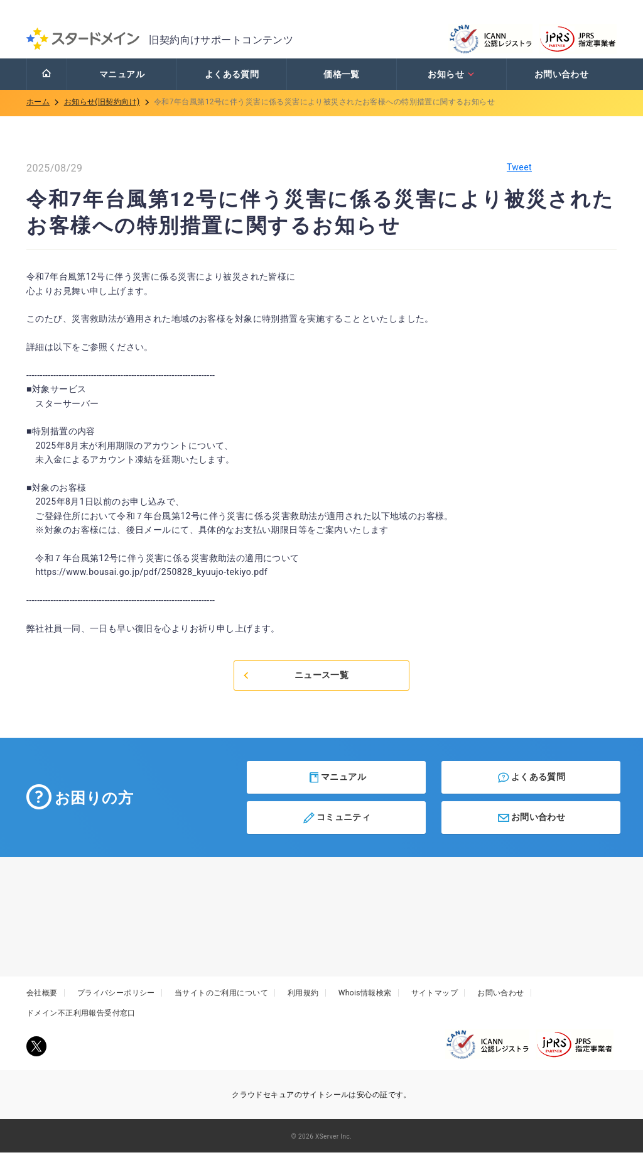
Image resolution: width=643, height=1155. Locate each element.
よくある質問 (232, 77)
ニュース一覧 (295, 678)
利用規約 (303, 996)
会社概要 (42, 996)
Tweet (519, 170)
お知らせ (451, 77)
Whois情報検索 (365, 996)
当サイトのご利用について (221, 996)
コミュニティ (336, 821)
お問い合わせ (561, 77)
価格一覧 (341, 77)
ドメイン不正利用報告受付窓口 (81, 1016)
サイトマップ (434, 996)
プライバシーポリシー (116, 996)
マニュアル (121, 77)
